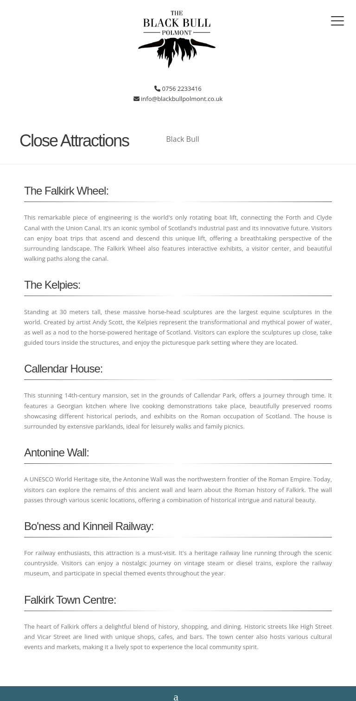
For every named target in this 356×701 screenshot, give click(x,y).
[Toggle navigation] (337, 20)
